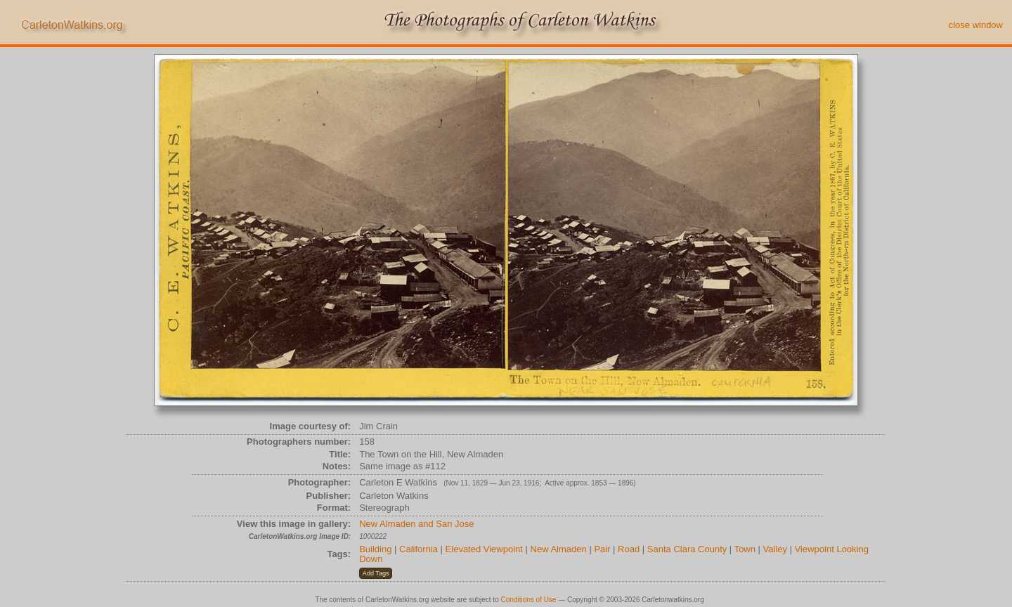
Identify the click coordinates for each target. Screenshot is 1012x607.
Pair (602, 549)
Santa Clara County (687, 549)
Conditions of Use (529, 599)
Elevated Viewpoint (484, 549)
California (418, 549)
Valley (775, 549)
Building (375, 549)
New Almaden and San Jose (416, 523)
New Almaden (559, 549)
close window (976, 25)
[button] (375, 573)
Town (744, 549)
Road (629, 549)
